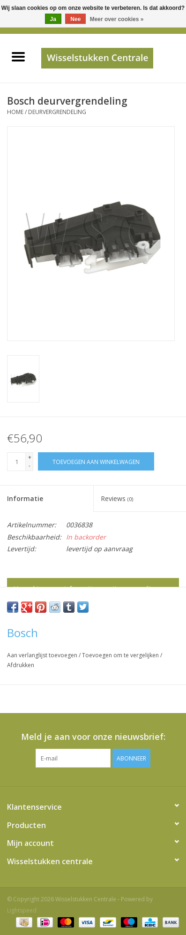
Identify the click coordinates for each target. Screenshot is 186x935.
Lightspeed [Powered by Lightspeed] (22, 910)
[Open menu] (18, 56)
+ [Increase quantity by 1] (29, 457)
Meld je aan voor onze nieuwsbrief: (93, 737)
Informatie (25, 498)
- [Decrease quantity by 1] (29, 466)
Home (15, 112)
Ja (53, 19)
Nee (75, 19)
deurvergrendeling (57, 112)
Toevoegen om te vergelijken (121, 655)
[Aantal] (16, 461)
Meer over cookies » (117, 19)
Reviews (117, 498)
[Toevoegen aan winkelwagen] (96, 461)
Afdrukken (20, 665)
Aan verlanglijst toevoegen (43, 655)
